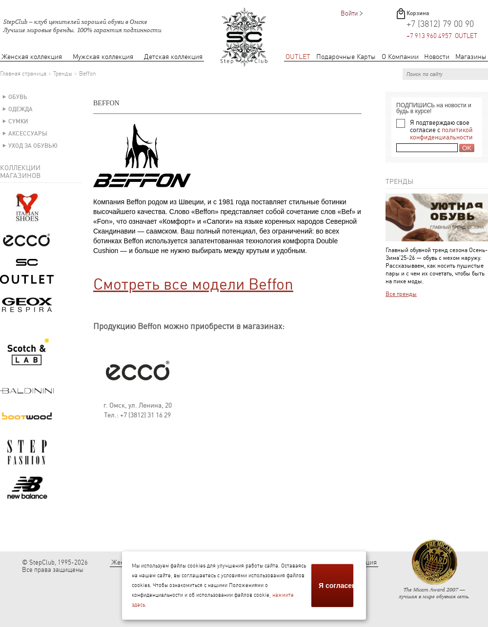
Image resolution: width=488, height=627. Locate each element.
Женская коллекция (31, 57)
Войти (349, 13)
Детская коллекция (173, 57)
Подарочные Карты (346, 57)
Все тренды (401, 294)
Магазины (471, 57)
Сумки (18, 121)
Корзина (418, 13)
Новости (436, 57)
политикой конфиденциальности (441, 133)
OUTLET (297, 57)
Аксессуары (27, 133)
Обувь (17, 97)
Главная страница (23, 73)
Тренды (62, 73)
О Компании (400, 57)
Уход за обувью (33, 145)
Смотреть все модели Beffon (193, 284)
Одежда (20, 109)
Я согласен (337, 585)
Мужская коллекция (103, 57)
